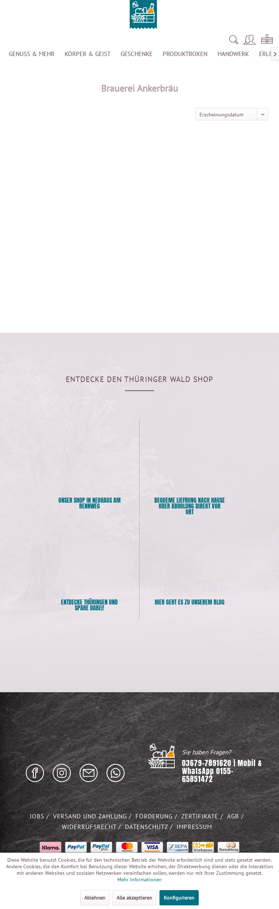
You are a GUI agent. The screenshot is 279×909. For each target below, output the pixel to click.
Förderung (155, 816)
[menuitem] (171, 39)
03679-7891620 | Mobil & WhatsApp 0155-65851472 (222, 771)
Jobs (38, 816)
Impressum (194, 827)
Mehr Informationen (139, 879)
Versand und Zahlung (91, 816)
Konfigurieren (179, 897)
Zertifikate (201, 816)
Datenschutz (147, 827)
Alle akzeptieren (134, 897)
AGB (234, 816)
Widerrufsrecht (90, 827)
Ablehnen (94, 897)
